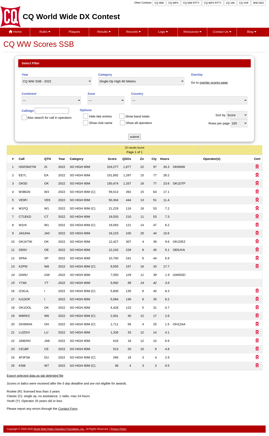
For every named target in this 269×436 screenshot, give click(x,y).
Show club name (100, 123)
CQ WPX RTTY (212, 2)
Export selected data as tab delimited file (35, 375)
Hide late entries (100, 116)
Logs (163, 31)
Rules (44, 31)
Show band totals (137, 116)
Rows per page (219, 123)
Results (104, 31)
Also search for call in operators (49, 117)
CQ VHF (244, 2)
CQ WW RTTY (191, 2)
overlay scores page (214, 82)
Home (15, 31)
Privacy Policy (119, 429)
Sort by (220, 115)
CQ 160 (230, 2)
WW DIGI (258, 2)
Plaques (74, 31)
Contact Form (67, 408)
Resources (192, 31)
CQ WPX (173, 2)
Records (133, 31)
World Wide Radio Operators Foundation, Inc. (59, 429)
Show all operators (139, 123)
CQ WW (159, 2)
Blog (251, 31)
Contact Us (222, 31)
